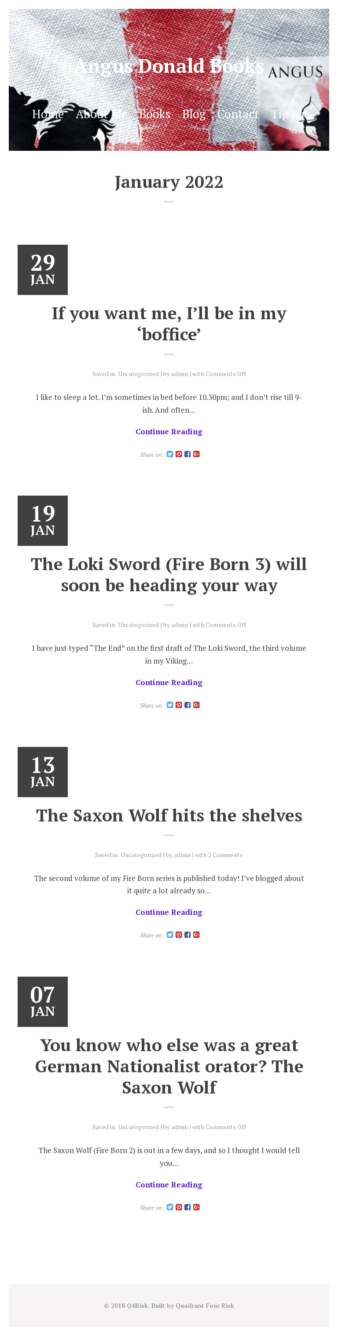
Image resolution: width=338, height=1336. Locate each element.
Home (48, 114)
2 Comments (225, 855)
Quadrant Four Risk (205, 1305)
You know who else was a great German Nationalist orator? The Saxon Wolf (169, 1065)
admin (179, 373)
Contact (238, 114)
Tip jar (288, 114)
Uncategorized (138, 373)
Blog (194, 114)
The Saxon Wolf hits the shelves (169, 814)
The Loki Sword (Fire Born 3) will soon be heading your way (169, 574)
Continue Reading (169, 431)
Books (154, 114)
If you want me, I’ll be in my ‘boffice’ (169, 323)
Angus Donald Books (169, 65)
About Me (101, 114)
